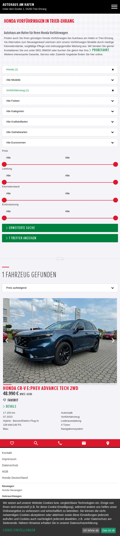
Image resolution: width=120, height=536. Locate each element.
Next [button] (113, 341)
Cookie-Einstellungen (19, 530)
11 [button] (95, 384)
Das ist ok (108, 530)
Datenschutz (10, 465)
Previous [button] (7, 341)
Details (11, 406)
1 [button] (7, 384)
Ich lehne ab (90, 530)
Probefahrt (100, 50)
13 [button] (112, 384)
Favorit (13, 400)
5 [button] (42, 384)
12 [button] (104, 384)
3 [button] (25, 384)
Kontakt (7, 452)
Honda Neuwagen (12, 490)
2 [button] (16, 384)
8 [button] (69, 384)
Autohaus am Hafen (18, 5)
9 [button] (77, 384)
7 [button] (60, 384)
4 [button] (34, 384)
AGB (5, 471)
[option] (60, 341)
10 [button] (86, 384)
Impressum (9, 459)
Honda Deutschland (15, 477)
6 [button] (51, 384)
